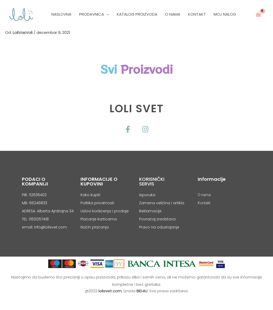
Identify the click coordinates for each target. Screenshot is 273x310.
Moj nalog (225, 14)
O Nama (172, 14)
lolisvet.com (110, 291)
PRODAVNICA (91, 14)
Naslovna (61, 14)
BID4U (141, 291)
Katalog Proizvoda (137, 14)
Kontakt (197, 14)
